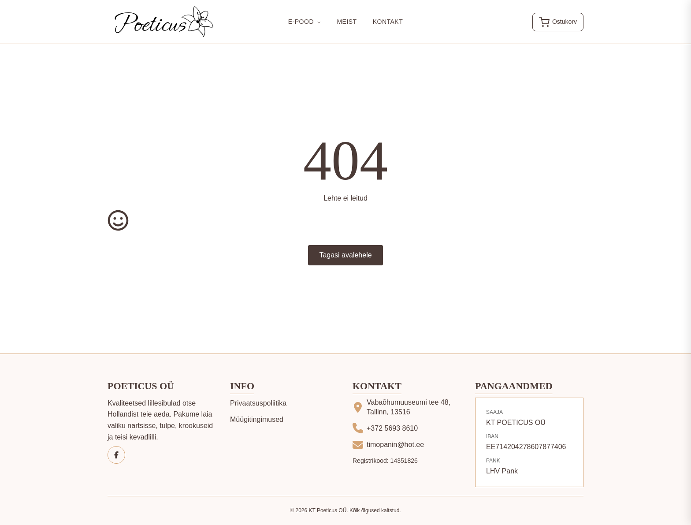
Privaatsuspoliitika (258, 403)
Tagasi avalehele (345, 255)
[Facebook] (116, 455)
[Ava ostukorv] (557, 22)
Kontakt (388, 21)
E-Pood (304, 21)
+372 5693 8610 (392, 428)
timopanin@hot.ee (395, 444)
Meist (347, 21)
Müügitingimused (256, 419)
